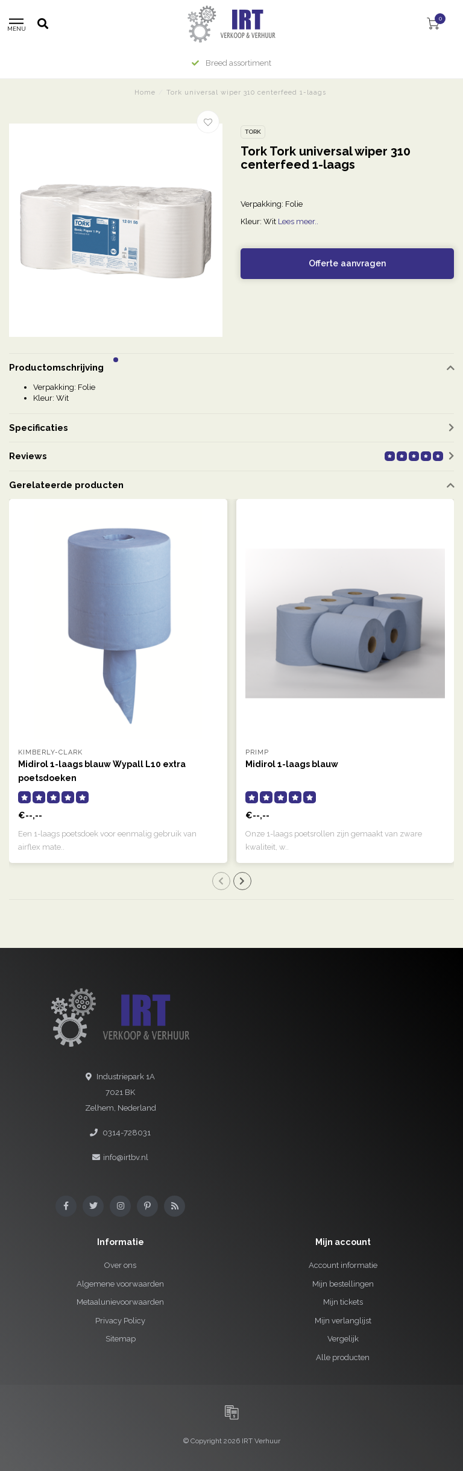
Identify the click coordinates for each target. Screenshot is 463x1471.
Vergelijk (343, 1338)
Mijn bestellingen (343, 1283)
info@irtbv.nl (125, 1157)
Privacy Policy (120, 1320)
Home (145, 92)
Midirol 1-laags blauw (291, 764)
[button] (115, 359)
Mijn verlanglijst (343, 1320)
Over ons (120, 1265)
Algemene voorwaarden (120, 1283)
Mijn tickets (343, 1301)
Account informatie (343, 1265)
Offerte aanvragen (347, 263)
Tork (253, 131)
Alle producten (343, 1357)
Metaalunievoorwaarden (120, 1301)
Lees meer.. (298, 221)
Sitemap (121, 1338)
